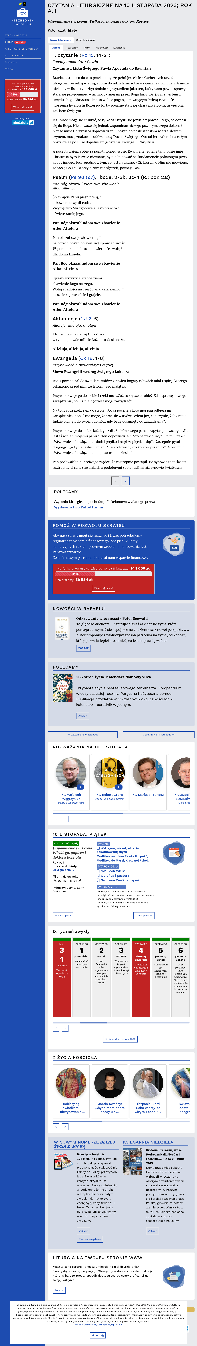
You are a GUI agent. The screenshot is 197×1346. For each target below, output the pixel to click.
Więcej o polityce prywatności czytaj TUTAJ (98, 1324)
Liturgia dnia (63, 870)
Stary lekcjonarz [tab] (86, 40)
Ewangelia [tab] (119, 47)
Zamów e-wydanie (90, 1239)
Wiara (9, 69)
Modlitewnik (14, 55)
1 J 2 (86, 319)
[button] (56, 819)
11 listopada (143, 915)
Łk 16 (86, 358)
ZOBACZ (83, 648)
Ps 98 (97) (83, 177)
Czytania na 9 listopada (82, 734)
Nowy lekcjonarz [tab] (60, 40)
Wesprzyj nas (22, 107)
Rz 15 (87, 55)
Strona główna (16, 35)
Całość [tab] (56, 47)
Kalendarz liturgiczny (22, 49)
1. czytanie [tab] (71, 47)
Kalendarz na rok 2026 (120, 1039)
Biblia (15, 42)
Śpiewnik (11, 62)
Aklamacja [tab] (102, 47)
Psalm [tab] (86, 47)
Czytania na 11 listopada (159, 734)
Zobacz (82, 715)
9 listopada (63, 915)
